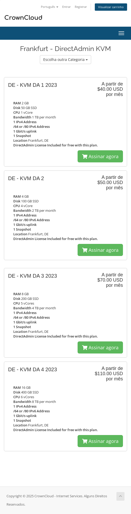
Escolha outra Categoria (65, 59)
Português (49, 7)
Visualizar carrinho (111, 7)
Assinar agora (100, 156)
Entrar (66, 7)
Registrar (81, 7)
